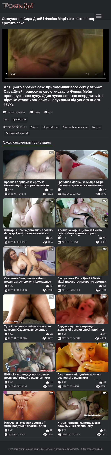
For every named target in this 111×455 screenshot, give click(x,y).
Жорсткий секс (50, 127)
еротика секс (19, 119)
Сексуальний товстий (17, 133)
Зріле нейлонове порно (75, 127)
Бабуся (34, 127)
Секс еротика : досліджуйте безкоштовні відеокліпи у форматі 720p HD (48, 449)
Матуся (96, 127)
